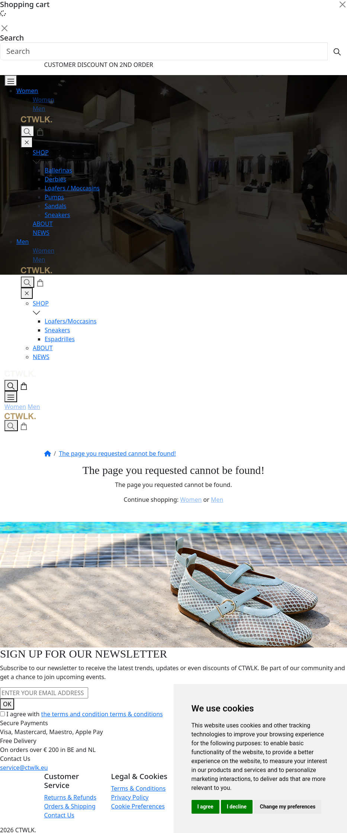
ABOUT (43, 224)
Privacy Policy (130, 797)
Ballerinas (58, 170)
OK (7, 704)
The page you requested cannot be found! (117, 453)
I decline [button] (237, 807)
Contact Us (59, 815)
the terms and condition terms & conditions (102, 714)
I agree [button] (205, 807)
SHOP (185, 157)
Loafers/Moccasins (71, 321)
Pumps (54, 197)
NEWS (41, 233)
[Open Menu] (10, 80)
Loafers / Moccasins (72, 188)
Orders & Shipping (70, 806)
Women (27, 91)
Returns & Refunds (70, 797)
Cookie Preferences (138, 806)
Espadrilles (60, 339)
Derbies (55, 179)
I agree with (84, 714)
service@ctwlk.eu (24, 767)
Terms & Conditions (138, 788)
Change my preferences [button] (287, 807)
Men (39, 108)
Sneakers (57, 215)
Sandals (55, 206)
